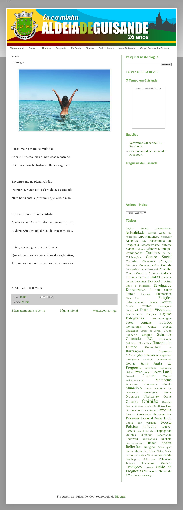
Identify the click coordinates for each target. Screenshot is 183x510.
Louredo (130, 376)
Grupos (147, 334)
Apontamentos (149, 236)
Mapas (167, 376)
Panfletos (159, 406)
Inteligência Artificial (139, 359)
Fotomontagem (162, 318)
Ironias (130, 363)
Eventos (146, 306)
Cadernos (140, 248)
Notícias (132, 396)
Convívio (141, 273)
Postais (130, 430)
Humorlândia (153, 347)
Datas (155, 277)
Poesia (25, 302)
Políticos (149, 426)
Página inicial (16, 48)
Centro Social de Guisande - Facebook (148, 152)
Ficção (151, 314)
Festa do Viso (151, 310)
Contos (130, 273)
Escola (153, 302)
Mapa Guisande (127, 48)
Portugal (166, 426)
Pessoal (147, 418)
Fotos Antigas (139, 322)
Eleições (165, 297)
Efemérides (164, 293)
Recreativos (149, 439)
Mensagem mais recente (28, 310)
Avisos (130, 248)
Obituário (151, 396)
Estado (130, 306)
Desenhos (141, 281)
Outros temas (106, 48)
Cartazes (153, 252)
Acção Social (137, 228)
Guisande (164, 334)
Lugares (149, 376)
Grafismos (132, 330)
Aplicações (132, 236)
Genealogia (133, 326)
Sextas (142, 455)
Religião (149, 447)
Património (144, 414)
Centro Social (159, 257)
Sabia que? (165, 447)
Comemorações (149, 265)
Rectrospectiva (134, 443)
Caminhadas (134, 253)
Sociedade (165, 455)
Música (148, 388)
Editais (130, 293)
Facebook (132, 310)
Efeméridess (133, 298)
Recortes (132, 439)
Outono (130, 406)
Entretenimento (135, 302)
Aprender (166, 236)
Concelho (165, 269)
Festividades (134, 314)
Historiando (162, 343)
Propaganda (163, 430)
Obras (167, 396)
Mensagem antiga (105, 310)
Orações (167, 402)
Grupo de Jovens (151, 330)
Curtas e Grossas (137, 277)
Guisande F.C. (139, 338)
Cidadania (148, 261)
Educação (145, 293)
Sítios (150, 455)
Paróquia (76, 48)
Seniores (131, 455)
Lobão (147, 372)
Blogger (120, 496)
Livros (138, 372)
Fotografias (135, 318)
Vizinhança (146, 475)
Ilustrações (134, 351)
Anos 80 (165, 232)
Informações (134, 355)
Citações (166, 261)
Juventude (150, 367)
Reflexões (133, 447)
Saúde (168, 451)
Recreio (166, 439)
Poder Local (163, 418)
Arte (144, 240)
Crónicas (154, 273)
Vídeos (135, 475)
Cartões (167, 253)
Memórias (164, 380)
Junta (144, 363)
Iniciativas (152, 355)
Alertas (152, 232)
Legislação (166, 367)
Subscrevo (149, 459)
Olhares (132, 401)
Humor (131, 347)
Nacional (160, 388)
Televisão (165, 459)
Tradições (134, 467)
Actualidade (135, 232)
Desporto (155, 281)
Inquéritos (166, 355)
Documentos (136, 289)
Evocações (165, 306)
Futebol (165, 322)
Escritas (166, 302)
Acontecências (163, 228)
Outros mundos (144, 406)
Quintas (131, 434)
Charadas (132, 261)
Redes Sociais (160, 443)
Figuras (90, 48)
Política (132, 426)
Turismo (149, 467)
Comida (166, 265)
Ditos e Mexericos (138, 285)
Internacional (164, 359)
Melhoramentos (134, 380)
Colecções (131, 265)
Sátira (160, 451)
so (155, 455)
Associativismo (150, 244)
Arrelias (132, 240)
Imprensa (165, 351)
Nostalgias (151, 392)
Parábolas (150, 410)
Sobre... (33, 48)
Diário (168, 281)
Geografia (61, 48)
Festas (167, 310)
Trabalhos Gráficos (157, 463)
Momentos (132, 384)
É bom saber (161, 289)
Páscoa (130, 414)
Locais (157, 372)
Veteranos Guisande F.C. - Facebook (146, 144)
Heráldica (145, 343)
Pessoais (132, 418)
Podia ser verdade (141, 422)
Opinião (150, 401)
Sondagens (132, 459)
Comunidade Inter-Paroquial (142, 269)
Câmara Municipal (159, 248)
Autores (167, 244)
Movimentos (150, 384)
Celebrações (133, 257)
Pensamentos (162, 414)
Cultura (166, 273)
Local (167, 371)
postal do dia (145, 430)
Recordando (164, 434)
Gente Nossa (160, 326)
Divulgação (163, 285)
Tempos (130, 463)
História (46, 48)
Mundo (167, 384)
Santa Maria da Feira (140, 451)
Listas (129, 372)
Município (134, 388)
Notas (168, 392)
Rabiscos (146, 434)
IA (170, 347)
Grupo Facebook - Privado (154, 48)
